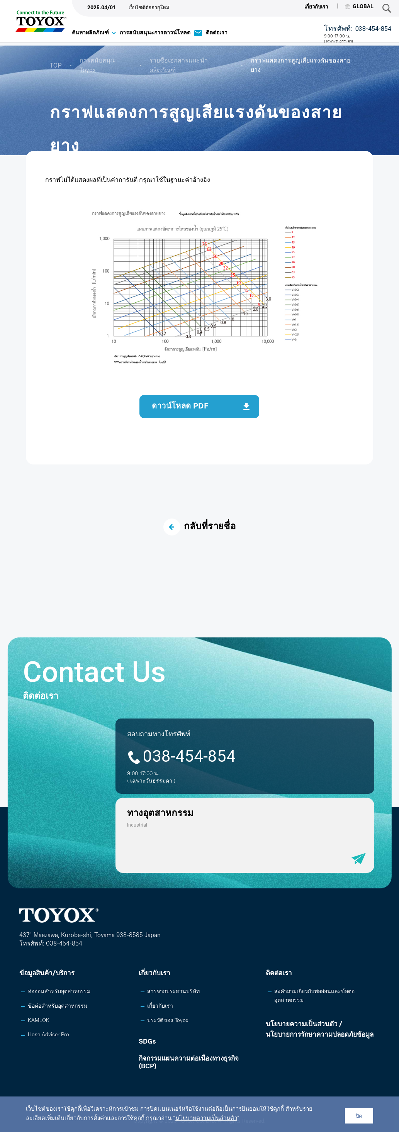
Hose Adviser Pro (48, 1035)
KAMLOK (38, 1021)
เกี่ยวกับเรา (316, 7)
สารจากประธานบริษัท (173, 992)
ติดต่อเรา (217, 33)
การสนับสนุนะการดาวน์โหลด (155, 33)
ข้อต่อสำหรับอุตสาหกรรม (57, 1006)
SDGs (147, 1042)
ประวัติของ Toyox (167, 1021)
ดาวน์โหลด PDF (180, 406)
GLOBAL (359, 6)
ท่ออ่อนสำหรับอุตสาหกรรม (59, 992)
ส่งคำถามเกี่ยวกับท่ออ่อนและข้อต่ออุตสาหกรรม (314, 996)
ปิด (359, 1116)
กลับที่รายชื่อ (199, 527)
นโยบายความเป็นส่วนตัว (206, 1119)
